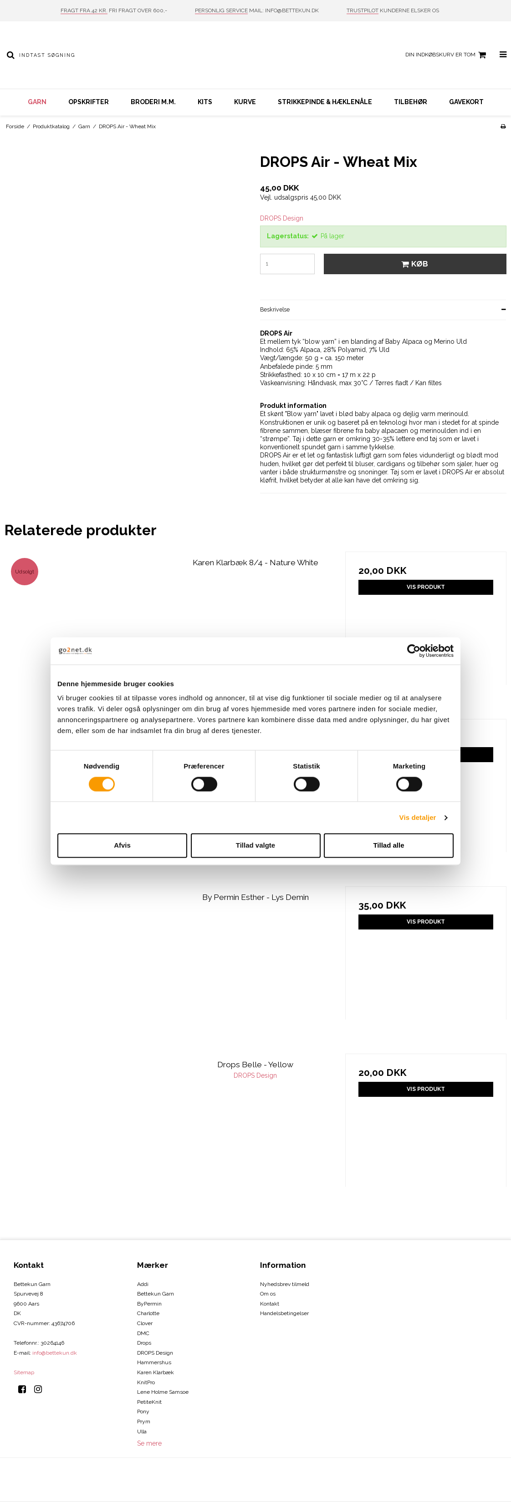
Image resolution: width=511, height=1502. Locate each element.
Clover (145, 1323)
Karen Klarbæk (155, 1372)
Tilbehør (410, 101)
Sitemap (24, 1372)
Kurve (245, 101)
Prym (143, 1421)
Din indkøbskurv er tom (447, 55)
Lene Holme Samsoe (163, 1392)
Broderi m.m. (153, 101)
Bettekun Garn (155, 1294)
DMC (143, 1333)
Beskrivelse (275, 309)
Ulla (142, 1431)
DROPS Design (155, 1353)
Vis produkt (426, 586)
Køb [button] (413, 263)
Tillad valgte (255, 845)
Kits (205, 101)
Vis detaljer (417, 817)
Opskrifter (88, 101)
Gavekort (466, 101)
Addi (142, 1284)
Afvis (122, 845)
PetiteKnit (149, 1402)
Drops (144, 1343)
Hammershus (154, 1362)
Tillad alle (388, 845)
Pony (143, 1411)
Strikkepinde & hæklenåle (325, 101)
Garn (37, 101)
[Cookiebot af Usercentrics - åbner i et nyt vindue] (414, 651)
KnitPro (146, 1382)
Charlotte (148, 1313)
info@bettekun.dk (54, 1353)
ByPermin (149, 1304)
